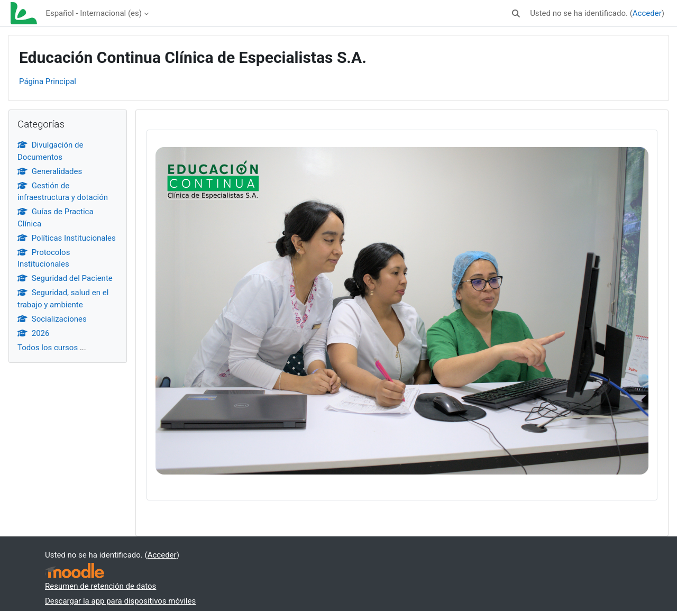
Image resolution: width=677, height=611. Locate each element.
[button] (516, 13)
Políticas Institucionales (66, 238)
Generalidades (49, 171)
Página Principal (47, 81)
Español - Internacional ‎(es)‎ (93, 13)
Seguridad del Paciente (65, 278)
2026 (33, 333)
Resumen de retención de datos (100, 586)
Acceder (647, 13)
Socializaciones (52, 319)
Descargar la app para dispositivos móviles (120, 601)
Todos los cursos (47, 347)
